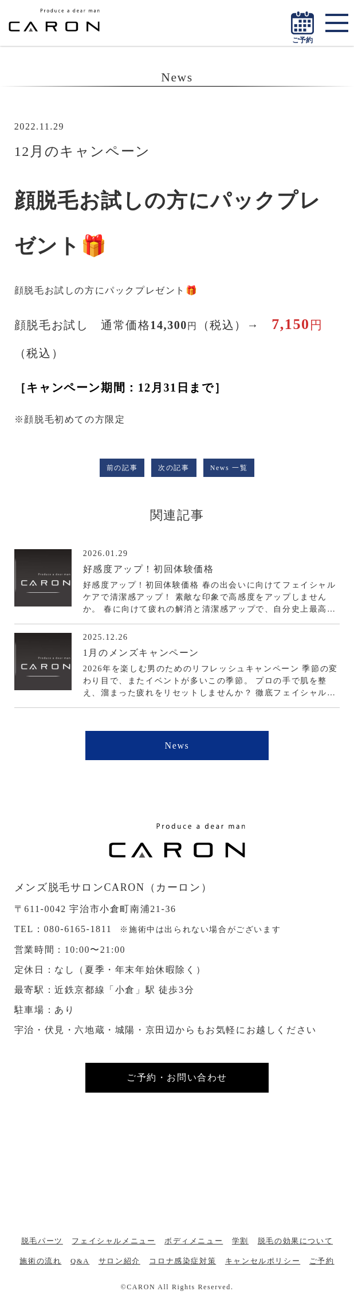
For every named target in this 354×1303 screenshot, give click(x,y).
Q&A (79, 1261)
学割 (240, 1241)
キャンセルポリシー (262, 1261)
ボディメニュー (193, 1241)
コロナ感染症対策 (182, 1261)
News (177, 745)
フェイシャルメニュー (113, 1241)
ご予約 (322, 1261)
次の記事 (173, 468)
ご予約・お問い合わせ (177, 1077)
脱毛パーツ (42, 1241)
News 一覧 (229, 468)
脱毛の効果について (295, 1241)
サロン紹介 (119, 1261)
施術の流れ (40, 1261)
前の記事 (122, 468)
